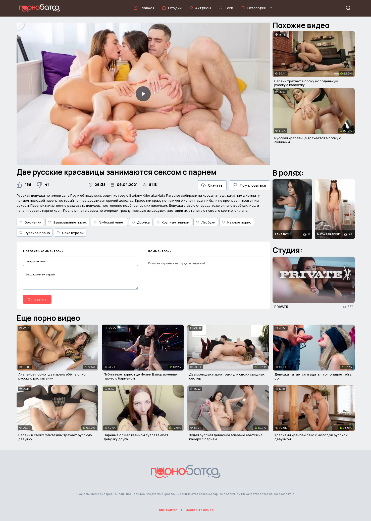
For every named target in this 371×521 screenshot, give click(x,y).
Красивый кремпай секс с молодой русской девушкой (311, 437)
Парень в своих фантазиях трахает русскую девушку (55, 437)
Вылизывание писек (67, 222)
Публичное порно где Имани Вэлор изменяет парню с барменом (141, 376)
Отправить (37, 299)
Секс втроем (70, 233)
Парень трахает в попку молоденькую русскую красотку (306, 83)
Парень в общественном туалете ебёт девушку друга (136, 437)
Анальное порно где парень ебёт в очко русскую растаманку (52, 376)
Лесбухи (205, 222)
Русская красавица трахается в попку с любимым (307, 140)
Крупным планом (172, 222)
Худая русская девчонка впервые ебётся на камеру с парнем (225, 437)
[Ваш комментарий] (80, 280)
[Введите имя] (80, 261)
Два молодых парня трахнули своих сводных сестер (226, 376)
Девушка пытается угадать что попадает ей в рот (313, 376)
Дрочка (141, 222)
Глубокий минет (109, 222)
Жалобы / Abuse (200, 509)
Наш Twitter (167, 509)
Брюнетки (30, 222)
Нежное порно (236, 222)
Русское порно (34, 233)
